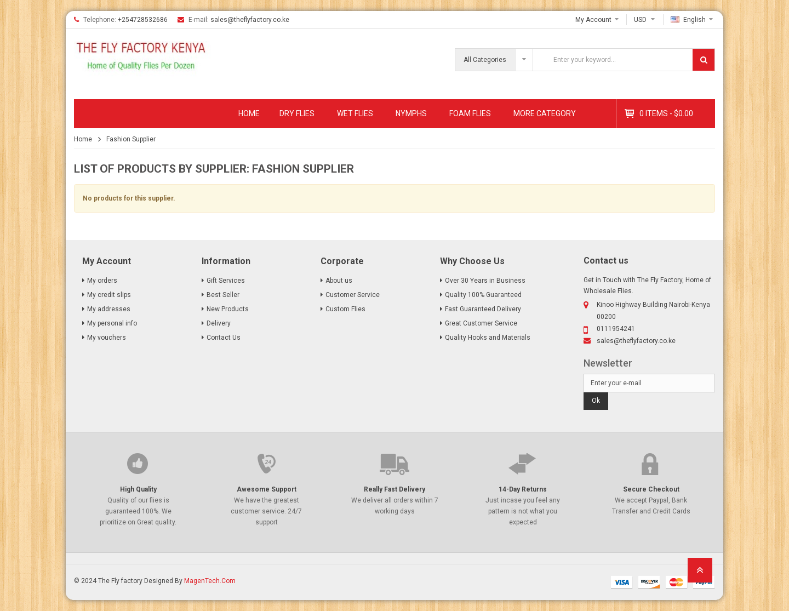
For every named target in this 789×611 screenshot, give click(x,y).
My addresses (108, 309)
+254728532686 (143, 20)
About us (338, 280)
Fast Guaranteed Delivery (483, 309)
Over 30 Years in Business (485, 280)
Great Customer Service (481, 323)
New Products (228, 309)
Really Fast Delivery (394, 489)
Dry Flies (297, 113)
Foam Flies (470, 113)
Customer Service (352, 295)
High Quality (138, 489)
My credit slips (109, 295)
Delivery (219, 323)
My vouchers (106, 337)
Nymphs (411, 113)
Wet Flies (355, 113)
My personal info (112, 323)
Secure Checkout (651, 489)
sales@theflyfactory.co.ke (249, 20)
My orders (102, 280)
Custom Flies (345, 309)
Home (249, 113)
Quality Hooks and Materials (487, 337)
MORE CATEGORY (544, 113)
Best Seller (223, 295)
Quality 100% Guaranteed (483, 295)
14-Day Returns (523, 489)
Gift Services (226, 280)
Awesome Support (266, 489)
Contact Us (224, 337)
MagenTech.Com (210, 581)
